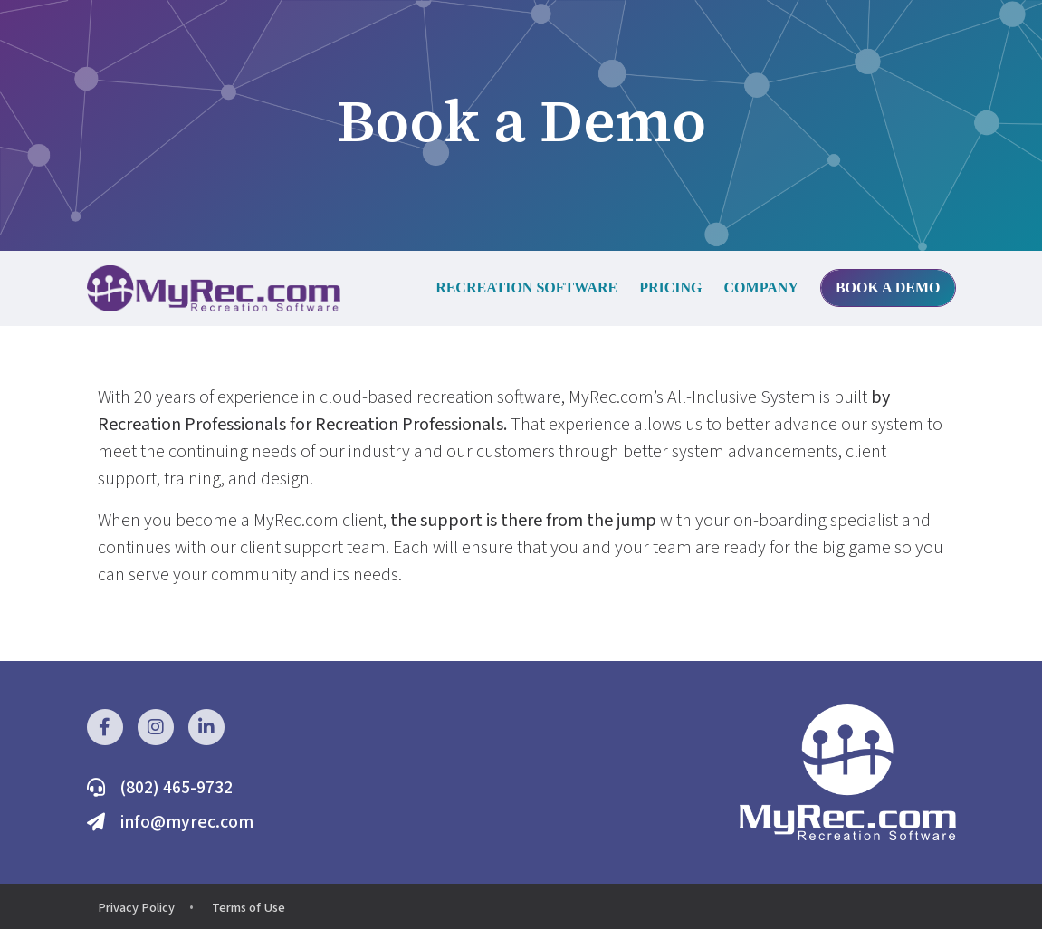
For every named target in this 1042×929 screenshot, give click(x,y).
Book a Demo (888, 287)
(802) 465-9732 (176, 787)
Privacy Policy (136, 907)
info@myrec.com (186, 822)
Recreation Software (526, 287)
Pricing (670, 287)
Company (761, 287)
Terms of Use (248, 907)
